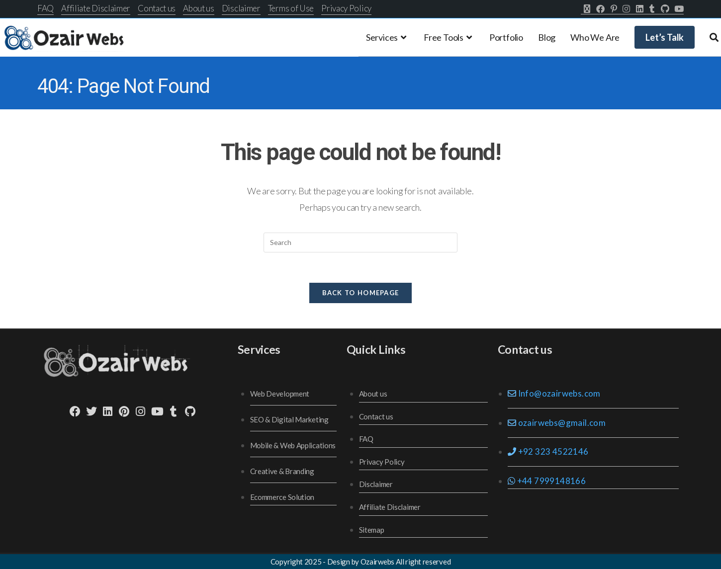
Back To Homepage (360, 293)
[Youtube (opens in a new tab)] (677, 9)
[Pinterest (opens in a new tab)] (614, 9)
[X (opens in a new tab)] (587, 9)
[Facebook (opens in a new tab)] (600, 9)
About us (198, 8)
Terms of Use (291, 8)
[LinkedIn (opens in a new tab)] (639, 9)
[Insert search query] (360, 242)
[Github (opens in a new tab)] (665, 9)
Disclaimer (241, 8)
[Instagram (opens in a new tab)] (626, 9)
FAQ (45, 8)
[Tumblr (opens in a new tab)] (652, 9)
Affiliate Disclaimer (95, 8)
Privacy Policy (346, 8)
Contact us (157, 8)
